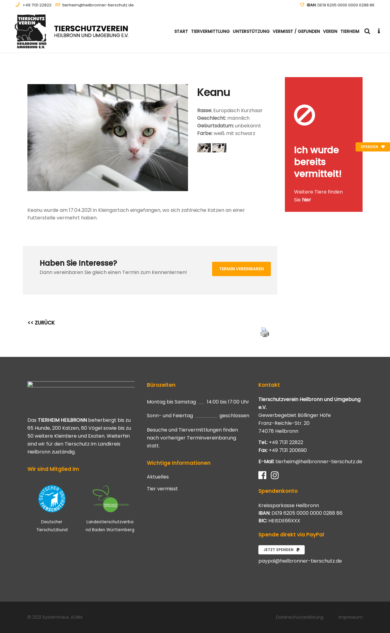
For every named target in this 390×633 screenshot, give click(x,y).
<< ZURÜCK (41, 322)
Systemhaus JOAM (62, 617)
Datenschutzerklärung (299, 617)
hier (306, 199)
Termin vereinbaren (241, 269)
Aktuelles (158, 477)
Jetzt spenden (282, 549)
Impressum (351, 617)
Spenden (373, 146)
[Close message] (358, 81)
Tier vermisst (162, 488)
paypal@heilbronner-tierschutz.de (300, 560)
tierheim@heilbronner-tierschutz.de (98, 5)
